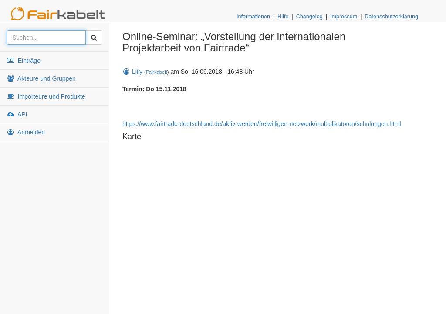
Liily (132, 71)
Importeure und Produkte (46, 96)
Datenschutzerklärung (391, 17)
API (17, 114)
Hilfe (282, 17)
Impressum (343, 17)
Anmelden (26, 132)
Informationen (253, 17)
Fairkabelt (156, 72)
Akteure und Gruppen (41, 78)
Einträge (24, 60)
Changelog (309, 17)
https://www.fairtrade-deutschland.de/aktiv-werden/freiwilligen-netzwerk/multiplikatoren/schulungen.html (261, 123)
